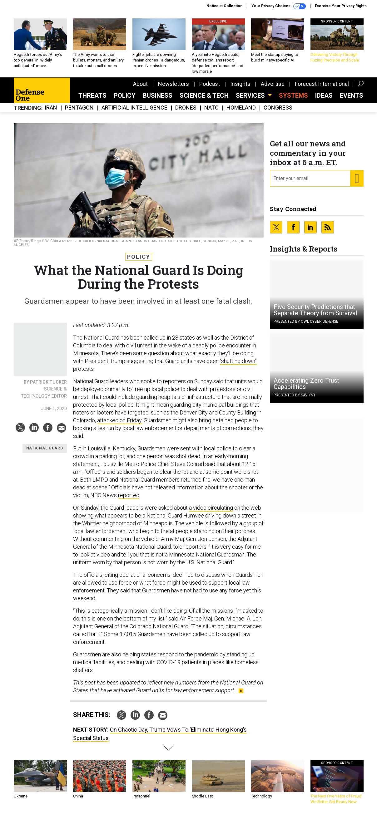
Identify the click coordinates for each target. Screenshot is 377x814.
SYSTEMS (293, 95)
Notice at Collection (224, 6)
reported (128, 495)
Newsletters (173, 84)
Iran (51, 108)
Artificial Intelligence (134, 108)
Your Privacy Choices (278, 6)
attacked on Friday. (119, 420)
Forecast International (322, 84)
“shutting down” (238, 361)
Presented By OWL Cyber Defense (306, 321)
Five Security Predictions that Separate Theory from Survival (315, 310)
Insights (240, 84)
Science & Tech (204, 95)
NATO (211, 108)
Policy (125, 95)
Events (351, 95)
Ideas (324, 95)
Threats (92, 95)
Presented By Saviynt (294, 395)
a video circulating (211, 507)
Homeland (241, 108)
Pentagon (79, 108)
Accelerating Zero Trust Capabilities (306, 383)
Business (157, 95)
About (140, 84)
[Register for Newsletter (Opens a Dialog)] (356, 178)
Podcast (209, 84)
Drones (185, 108)
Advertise (273, 84)
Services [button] (251, 95)
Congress (278, 108)
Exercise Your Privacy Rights (341, 6)
